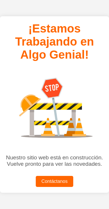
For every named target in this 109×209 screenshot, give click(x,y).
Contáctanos (55, 181)
